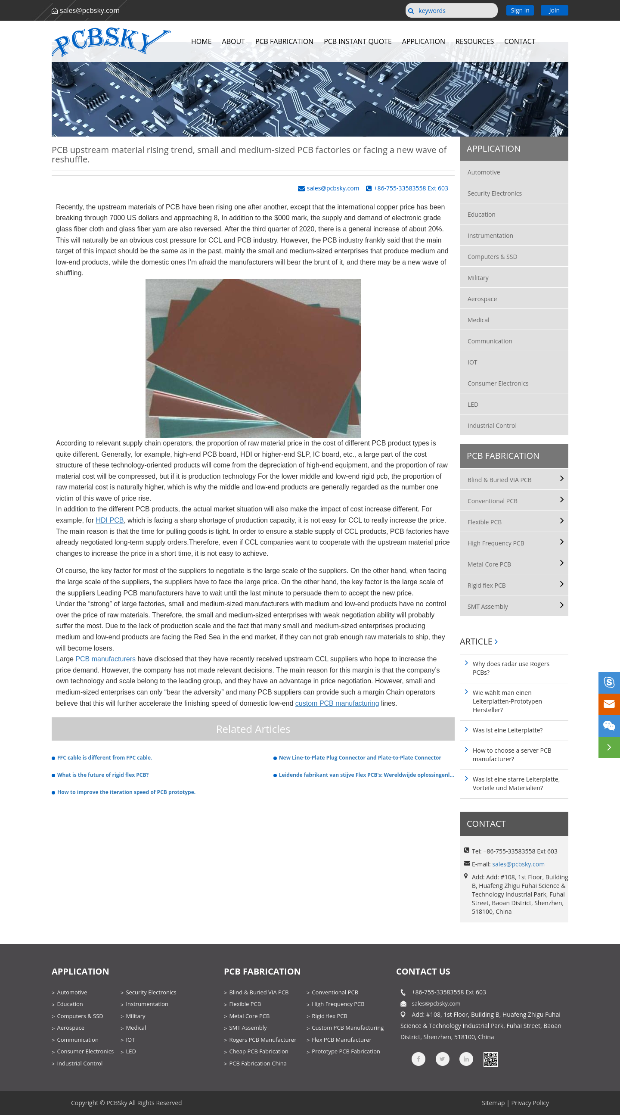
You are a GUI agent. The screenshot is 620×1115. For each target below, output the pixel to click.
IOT (472, 362)
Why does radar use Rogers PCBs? (511, 668)
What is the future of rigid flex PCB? (103, 775)
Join (554, 10)
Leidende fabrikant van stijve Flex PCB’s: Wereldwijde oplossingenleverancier (367, 775)
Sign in (520, 10)
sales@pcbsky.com (90, 10)
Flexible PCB (485, 522)
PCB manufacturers (105, 659)
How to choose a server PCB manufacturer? (512, 754)
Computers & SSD (493, 256)
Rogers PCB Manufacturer (262, 1039)
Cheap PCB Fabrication (258, 1051)
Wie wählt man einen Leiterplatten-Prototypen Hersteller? (507, 701)
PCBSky (116, 1103)
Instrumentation (490, 235)
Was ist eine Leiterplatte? (507, 730)
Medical (479, 320)
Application (423, 41)
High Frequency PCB (496, 543)
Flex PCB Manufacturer (341, 1039)
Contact (519, 41)
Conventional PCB (493, 501)
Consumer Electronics (498, 383)
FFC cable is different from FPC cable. (104, 757)
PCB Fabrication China (257, 1063)
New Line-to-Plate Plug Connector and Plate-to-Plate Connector (360, 757)
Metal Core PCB (489, 564)
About (233, 41)
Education (482, 214)
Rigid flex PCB (487, 585)
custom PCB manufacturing (337, 703)
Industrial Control (492, 425)
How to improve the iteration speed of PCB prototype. (126, 792)
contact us (423, 971)
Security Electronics (495, 193)
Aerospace (482, 299)
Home (201, 41)
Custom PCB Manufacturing (348, 1027)
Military (478, 278)
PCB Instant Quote (358, 41)
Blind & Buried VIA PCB (500, 480)
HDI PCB (110, 520)
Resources (475, 41)
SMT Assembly (488, 606)
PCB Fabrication (284, 41)
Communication (490, 341)
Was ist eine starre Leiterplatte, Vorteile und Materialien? (516, 783)
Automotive (484, 172)
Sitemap (493, 1103)
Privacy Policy (530, 1103)
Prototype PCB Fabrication (346, 1051)
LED (473, 404)
